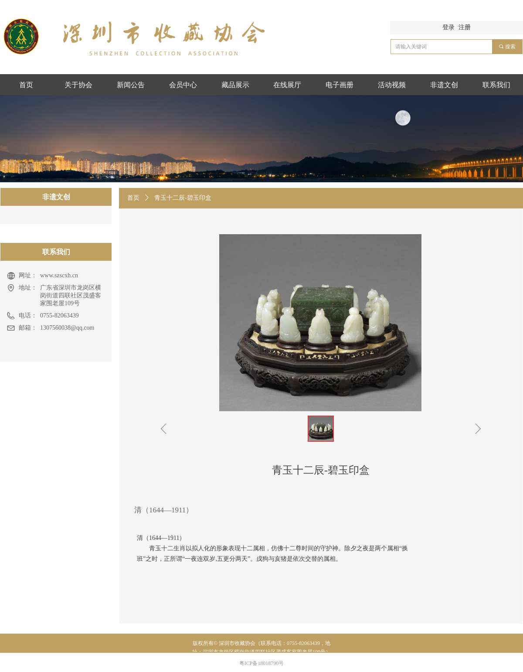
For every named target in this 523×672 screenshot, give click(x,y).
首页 (133, 197)
